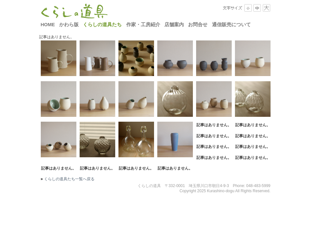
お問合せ (197, 24)
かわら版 (69, 24)
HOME (48, 24)
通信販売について (231, 24)
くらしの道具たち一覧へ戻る (68, 179)
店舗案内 (174, 24)
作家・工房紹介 (143, 24)
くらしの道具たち (102, 24)
